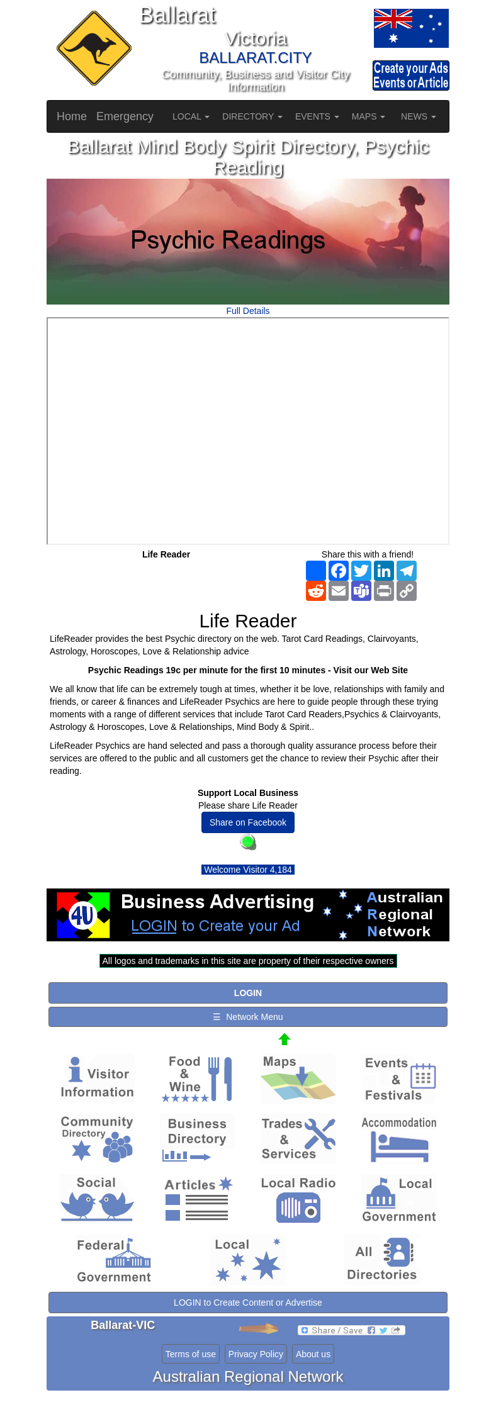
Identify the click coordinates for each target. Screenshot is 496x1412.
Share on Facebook (248, 822)
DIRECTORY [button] (252, 116)
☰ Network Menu (248, 1017)
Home (72, 116)
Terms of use (191, 1354)
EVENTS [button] (317, 116)
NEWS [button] (418, 116)
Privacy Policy (255, 1354)
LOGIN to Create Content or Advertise (248, 1302)
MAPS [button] (369, 116)
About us (313, 1354)
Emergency (125, 116)
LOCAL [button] (191, 116)
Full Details (247, 311)
